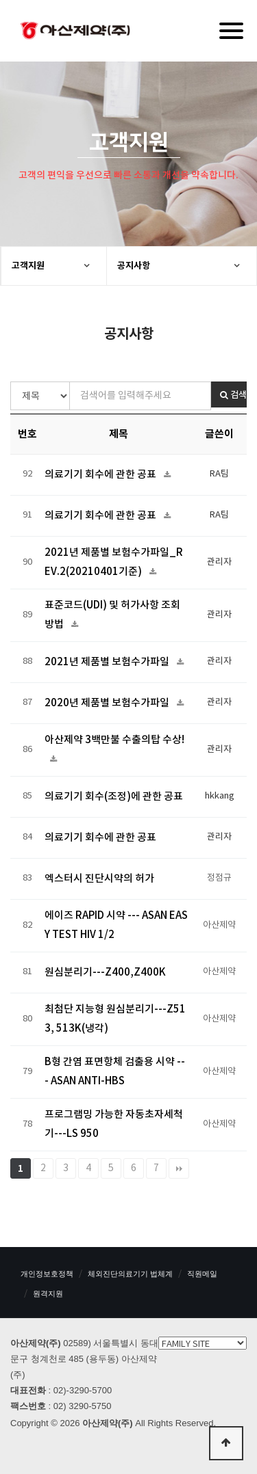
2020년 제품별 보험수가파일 (108, 703)
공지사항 (133, 265)
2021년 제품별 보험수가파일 (108, 662)
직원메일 (202, 1274)
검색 (233, 395)
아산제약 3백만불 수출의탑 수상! (114, 740)
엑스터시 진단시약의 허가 (99, 879)
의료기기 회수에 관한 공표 (101, 475)
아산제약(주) (75, 32)
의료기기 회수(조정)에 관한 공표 (114, 797)
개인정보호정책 (47, 1274)
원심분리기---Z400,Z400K (105, 972)
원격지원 (48, 1293)
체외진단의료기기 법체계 (130, 1274)
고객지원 (28, 265)
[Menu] (231, 30)
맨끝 (179, 1168)
